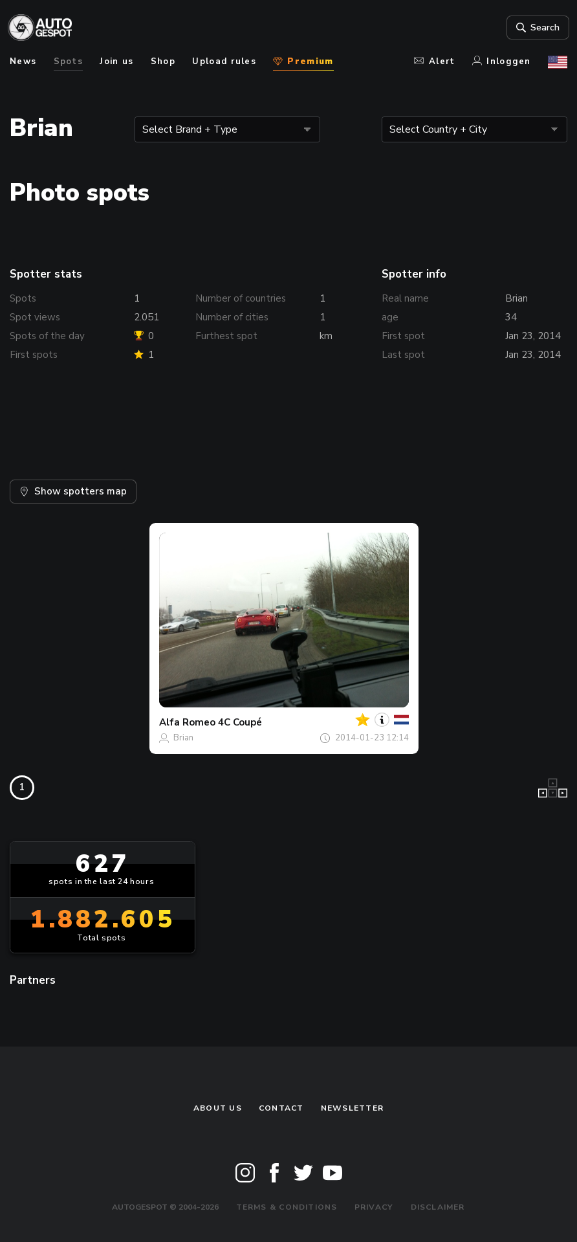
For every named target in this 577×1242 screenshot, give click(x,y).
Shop (163, 61)
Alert (434, 61)
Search (534, 27)
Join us (116, 61)
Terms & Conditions (287, 1207)
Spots (68, 61)
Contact (281, 1108)
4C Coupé (240, 722)
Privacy (374, 1207)
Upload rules (224, 61)
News (23, 61)
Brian (183, 738)
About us (217, 1108)
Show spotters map (73, 491)
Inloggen (501, 61)
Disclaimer (438, 1207)
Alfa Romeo (187, 722)
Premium (303, 61)
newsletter (352, 1108)
